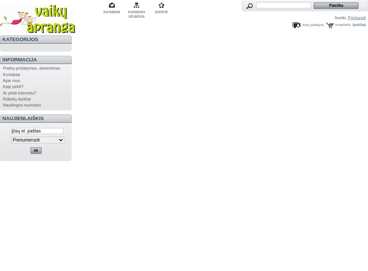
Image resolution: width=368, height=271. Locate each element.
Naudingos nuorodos (22, 105)
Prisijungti (357, 17)
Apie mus (11, 80)
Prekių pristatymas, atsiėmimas (31, 68)
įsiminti (161, 11)
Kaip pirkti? (13, 86)
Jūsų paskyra (313, 25)
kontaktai (112, 11)
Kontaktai (11, 74)
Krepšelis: (343, 25)
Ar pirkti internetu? (19, 93)
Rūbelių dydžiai (17, 99)
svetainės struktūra (136, 12)
